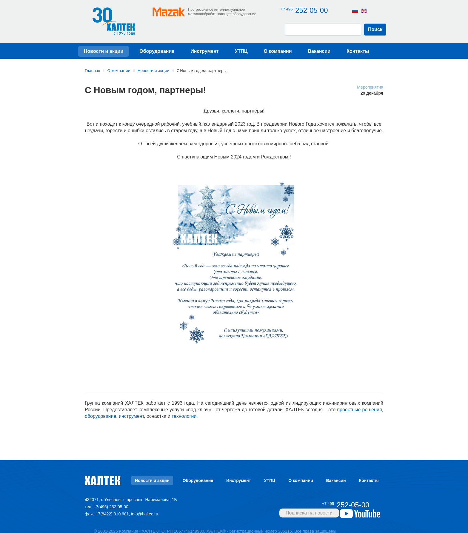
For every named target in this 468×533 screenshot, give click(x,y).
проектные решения (359, 411)
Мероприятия (370, 88)
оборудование (100, 417)
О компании (278, 53)
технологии (184, 417)
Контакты (358, 53)
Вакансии (319, 53)
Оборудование (156, 53)
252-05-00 (305, 10)
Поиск (375, 31)
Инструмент (204, 53)
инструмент (131, 417)
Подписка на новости (309, 514)
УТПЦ (241, 53)
